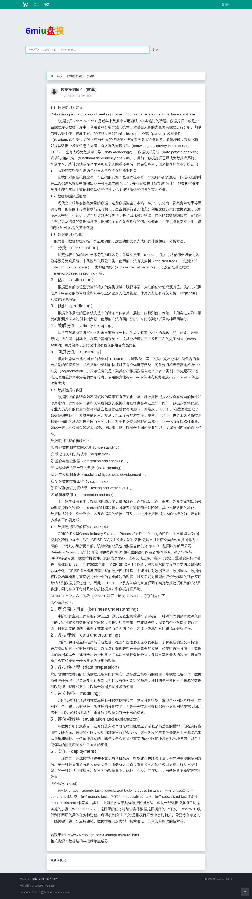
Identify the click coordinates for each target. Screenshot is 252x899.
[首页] (51, 76)
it (61, 96)
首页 (36, 4)
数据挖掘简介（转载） (82, 76)
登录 (226, 4)
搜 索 (155, 49)
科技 (46, 4)
